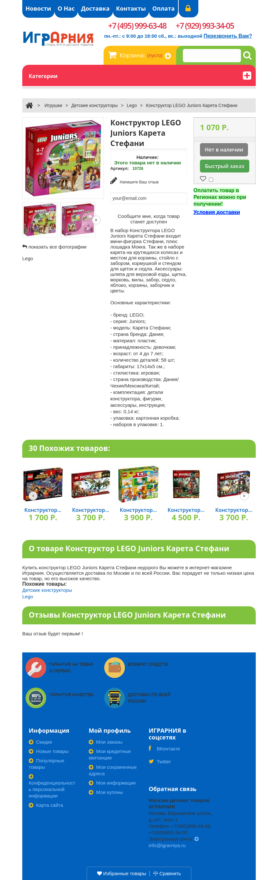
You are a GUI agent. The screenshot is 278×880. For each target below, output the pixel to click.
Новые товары (49, 750)
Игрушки (53, 105)
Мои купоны (106, 791)
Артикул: (119, 168)
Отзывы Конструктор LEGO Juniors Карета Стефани (127, 614)
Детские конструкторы (94, 105)
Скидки (40, 741)
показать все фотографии (57, 246)
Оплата (163, 8)
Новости (38, 8)
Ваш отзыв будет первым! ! (52, 633)
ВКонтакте (164, 750)
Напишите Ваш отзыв (134, 181)
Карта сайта (46, 804)
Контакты (131, 8)
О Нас (66, 8)
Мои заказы (106, 741)
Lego (132, 105)
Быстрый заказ (224, 166)
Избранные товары (121, 873)
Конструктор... (42, 509)
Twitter (160, 763)
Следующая (96, 220)
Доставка (95, 8)
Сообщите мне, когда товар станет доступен (149, 217)
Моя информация (112, 782)
